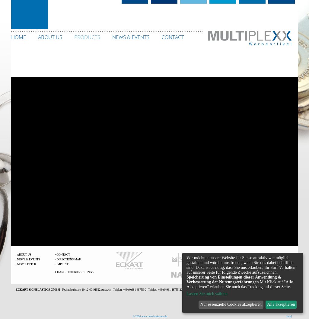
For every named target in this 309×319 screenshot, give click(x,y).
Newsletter (26, 264)
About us (24, 254)
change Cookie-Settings (74, 272)
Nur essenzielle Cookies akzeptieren (231, 304)
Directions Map (68, 259)
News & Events (28, 259)
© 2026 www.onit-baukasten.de (150, 316)
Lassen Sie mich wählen (207, 294)
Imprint (62, 264)
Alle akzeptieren (281, 304)
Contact (63, 254)
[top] (289, 316)
